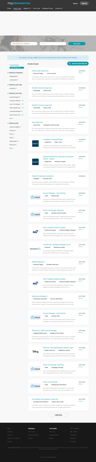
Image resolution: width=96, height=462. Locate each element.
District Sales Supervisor (40, 71)
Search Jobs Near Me (33, 447)
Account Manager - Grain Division (54, 193)
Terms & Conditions (13, 438)
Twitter (75, 431)
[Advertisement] (48, 23)
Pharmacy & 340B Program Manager (44, 330)
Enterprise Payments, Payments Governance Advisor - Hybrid (58, 158)
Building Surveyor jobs (65, 447)
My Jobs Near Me (51, 457)
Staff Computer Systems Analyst (54, 227)
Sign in (75, 3)
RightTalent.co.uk (43, 447)
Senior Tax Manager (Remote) (53, 210)
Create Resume (54, 435)
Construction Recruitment (77, 447)
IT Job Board (23, 447)
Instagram (73, 435)
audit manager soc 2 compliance (17, 67)
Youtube (73, 441)
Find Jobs (77, 43)
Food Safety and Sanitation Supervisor (45, 399)
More (11, 118)
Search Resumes (33, 435)
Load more (58, 415)
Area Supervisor (37, 122)
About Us (10, 435)
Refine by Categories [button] (16, 72)
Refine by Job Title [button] (15, 93)
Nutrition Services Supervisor (42, 88)
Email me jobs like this (79, 63)
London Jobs (47, 449)
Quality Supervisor (38, 262)
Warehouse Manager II (39, 296)
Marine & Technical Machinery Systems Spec (58, 347)
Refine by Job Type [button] (15, 85)
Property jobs (54, 449)
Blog (8, 428)
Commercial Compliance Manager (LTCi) (56, 244)
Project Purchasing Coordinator (43, 176)
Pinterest (73, 438)
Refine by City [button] (13, 123)
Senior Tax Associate (50, 382)
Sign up (84, 3)
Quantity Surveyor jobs (53, 447)
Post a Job (31, 431)
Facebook (76, 428)
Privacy (9, 441)
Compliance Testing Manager (53, 139)
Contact (9, 431)
